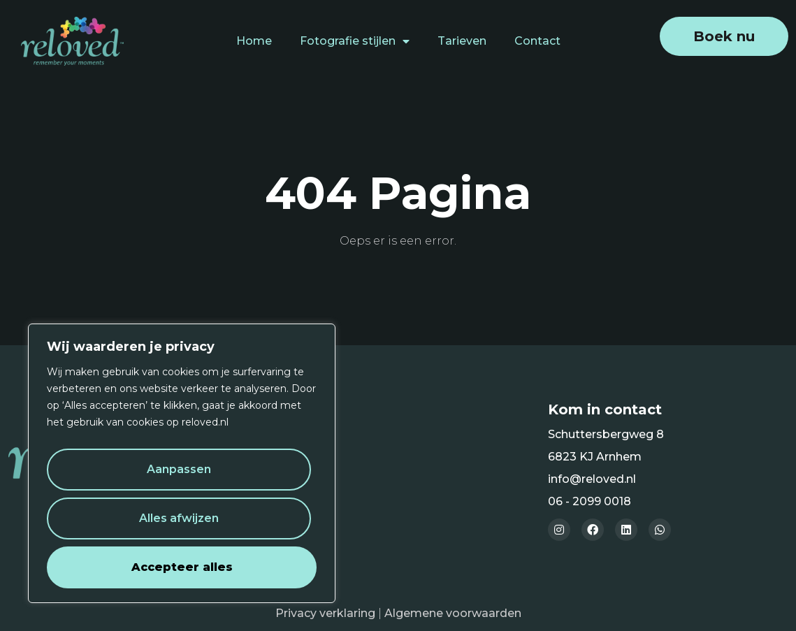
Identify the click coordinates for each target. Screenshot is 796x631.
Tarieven (461, 41)
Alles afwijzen (179, 518)
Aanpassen (179, 469)
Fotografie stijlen (355, 41)
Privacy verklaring (325, 613)
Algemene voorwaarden (452, 613)
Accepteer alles (182, 567)
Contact (537, 41)
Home (254, 41)
